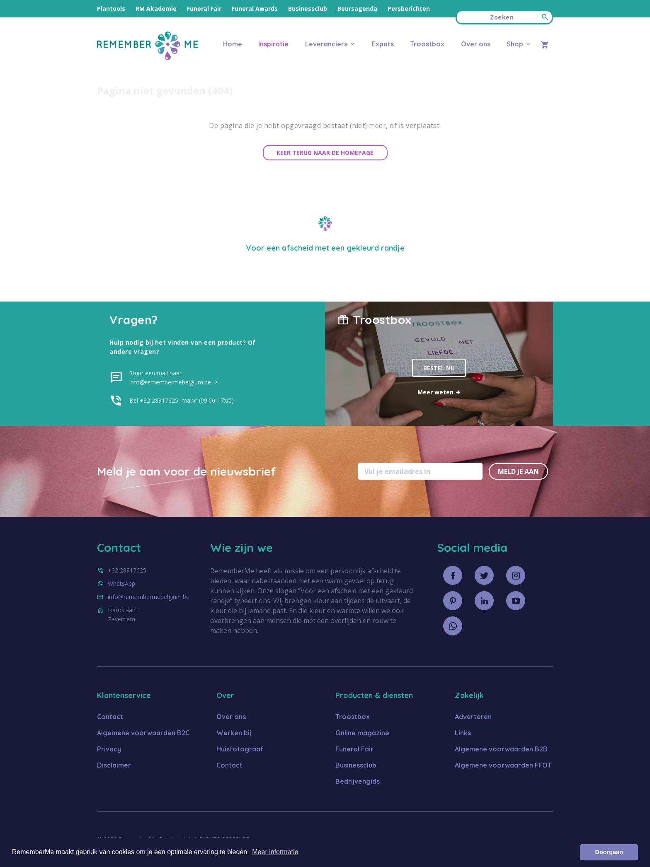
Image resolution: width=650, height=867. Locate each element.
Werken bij (233, 733)
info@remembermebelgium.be (148, 597)
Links (463, 733)
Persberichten (409, 8)
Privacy (109, 749)
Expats (383, 44)
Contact (110, 716)
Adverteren (473, 716)
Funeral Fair (204, 8)
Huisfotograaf (239, 749)
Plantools (111, 8)
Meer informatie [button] (275, 851)
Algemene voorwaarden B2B (501, 749)
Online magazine (362, 733)
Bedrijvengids (357, 781)
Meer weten (439, 392)
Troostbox (427, 44)
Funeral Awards (255, 8)
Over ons (475, 44)
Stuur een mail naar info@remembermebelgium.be (173, 377)
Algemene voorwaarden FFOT (503, 765)
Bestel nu (439, 368)
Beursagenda (357, 8)
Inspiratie (273, 44)
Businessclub (307, 8)
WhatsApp (121, 583)
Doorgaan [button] (609, 852)
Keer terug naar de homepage (325, 153)
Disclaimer (114, 765)
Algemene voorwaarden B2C (143, 733)
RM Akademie (156, 8)
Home (232, 44)
